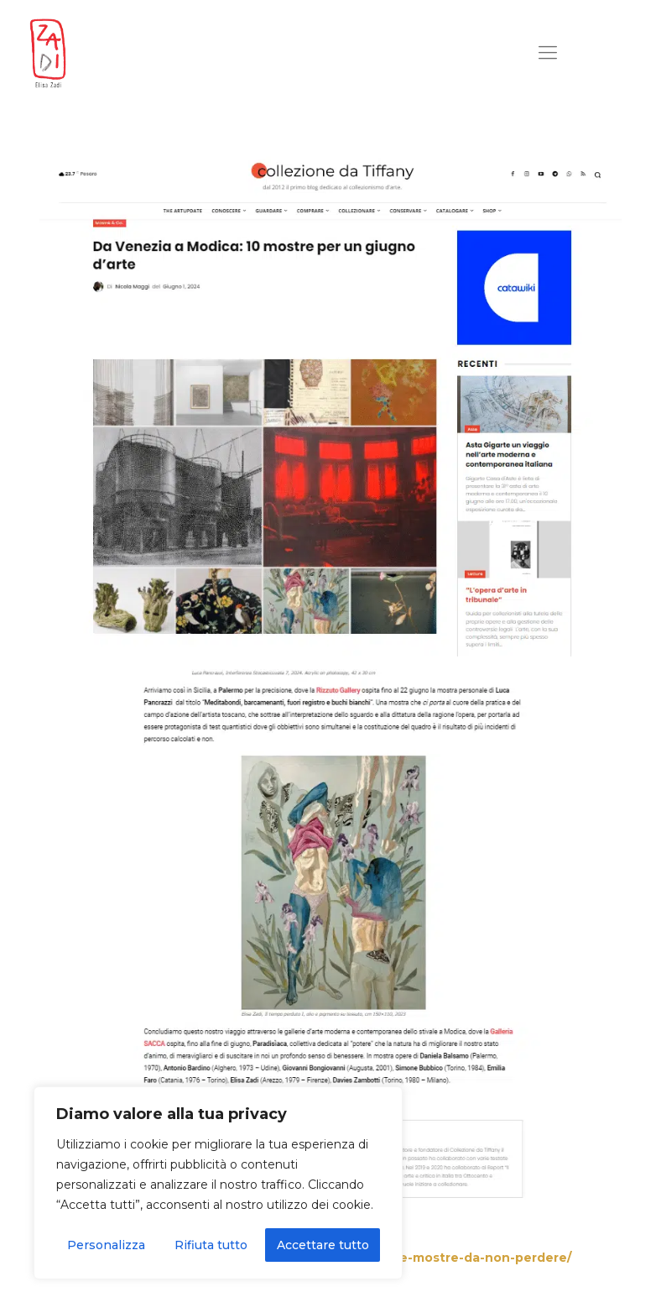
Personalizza (106, 1245)
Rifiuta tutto (210, 1245)
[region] (218, 1182)
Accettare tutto (323, 1245)
